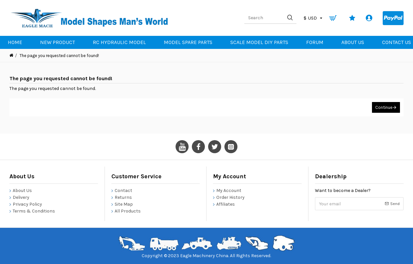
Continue (383, 107)
